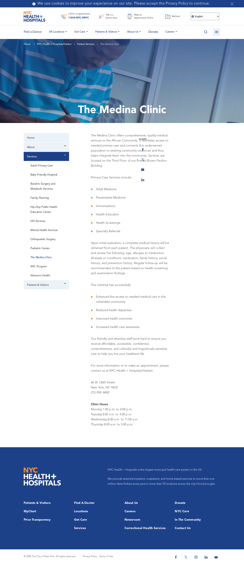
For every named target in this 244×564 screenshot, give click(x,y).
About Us (132, 32)
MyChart (30, 511)
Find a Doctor (84, 503)
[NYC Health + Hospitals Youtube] (216, 557)
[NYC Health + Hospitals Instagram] (196, 557)
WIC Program (38, 266)
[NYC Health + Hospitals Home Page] (34, 16)
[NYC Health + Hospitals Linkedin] (206, 557)
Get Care (79, 32)
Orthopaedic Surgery (42, 239)
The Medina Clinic (41, 257)
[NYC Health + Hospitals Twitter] (186, 557)
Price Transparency (37, 519)
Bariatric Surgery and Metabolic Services (42, 186)
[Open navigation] (216, 32)
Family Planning (39, 198)
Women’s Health (40, 275)
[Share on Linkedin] (225, 176)
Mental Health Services (44, 230)
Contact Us (183, 528)
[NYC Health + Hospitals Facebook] (176, 557)
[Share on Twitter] (225, 156)
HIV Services (37, 221)
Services (32, 156)
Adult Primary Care (41, 165)
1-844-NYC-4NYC (78, 18)
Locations (81, 511)
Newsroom (132, 519)
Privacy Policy (90, 556)
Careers (169, 32)
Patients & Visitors (106, 32)
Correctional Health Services (145, 528)
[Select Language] (205, 16)
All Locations (56, 32)
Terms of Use (106, 556)
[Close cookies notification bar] (232, 4)
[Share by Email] (225, 166)
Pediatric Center (40, 248)
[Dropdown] (65, 146)
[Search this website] (205, 32)
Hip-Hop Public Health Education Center (43, 210)
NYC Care (182, 511)
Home (30, 138)
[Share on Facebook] (225, 145)
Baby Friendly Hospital (43, 175)
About (30, 147)
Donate (153, 31)
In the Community (188, 519)
